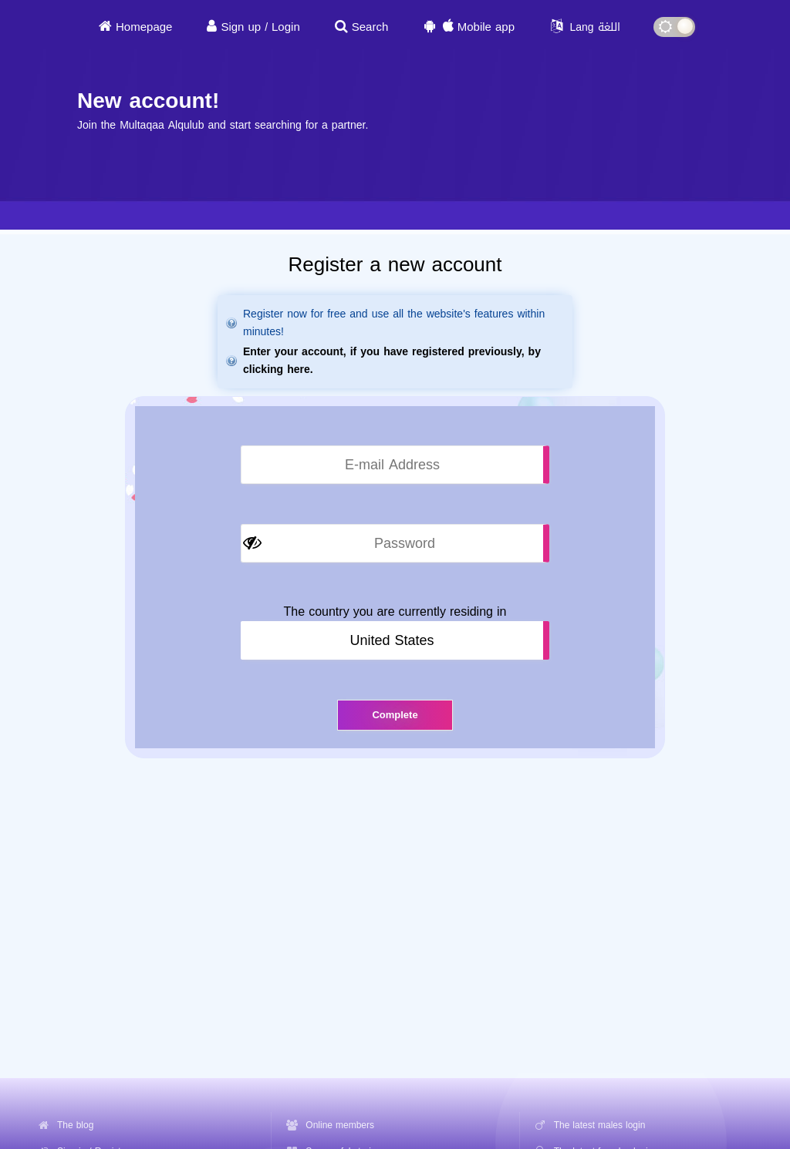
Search (370, 27)
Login (286, 27)
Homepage (144, 27)
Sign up (241, 27)
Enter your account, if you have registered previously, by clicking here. (392, 360)
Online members (340, 1125)
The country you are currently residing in (395, 612)
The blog (75, 1125)
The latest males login (600, 1125)
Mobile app (486, 27)
